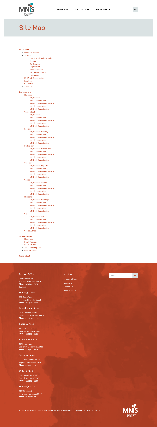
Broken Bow (29, 146)
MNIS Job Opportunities (34, 78)
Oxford (27, 180)
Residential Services (38, 101)
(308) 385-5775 (32, 318)
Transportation (36, 75)
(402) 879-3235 (32, 365)
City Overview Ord (37, 217)
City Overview (35, 98)
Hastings (28, 95)
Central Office (30, 231)
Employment (35, 67)
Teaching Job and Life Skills (41, 58)
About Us (28, 87)
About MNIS (62, 9)
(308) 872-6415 (32, 350)
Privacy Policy (80, 410)
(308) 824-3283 (32, 381)
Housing (33, 61)
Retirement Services (38, 72)
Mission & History (31, 53)
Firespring (68, 410)
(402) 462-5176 (32, 303)
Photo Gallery (30, 245)
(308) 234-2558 (32, 334)
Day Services (35, 64)
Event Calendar (30, 242)
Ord (25, 214)
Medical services (36, 70)
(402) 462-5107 (32, 284)
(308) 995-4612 (32, 397)
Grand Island (29, 112)
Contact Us (28, 84)
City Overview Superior (39, 166)
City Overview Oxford (38, 183)
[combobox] (120, 275)
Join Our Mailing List (32, 248)
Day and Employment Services (42, 103)
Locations (28, 81)
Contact (22, 287)
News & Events (103, 9)
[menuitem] (62, 9)
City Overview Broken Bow (40, 149)
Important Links (30, 250)
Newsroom (28, 239)
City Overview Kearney (39, 132)
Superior (28, 163)
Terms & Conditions (94, 410)
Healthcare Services (38, 106)
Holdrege (28, 197)
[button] (135, 9)
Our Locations (82, 9)
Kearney (27, 129)
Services (27, 55)
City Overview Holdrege (39, 200)
